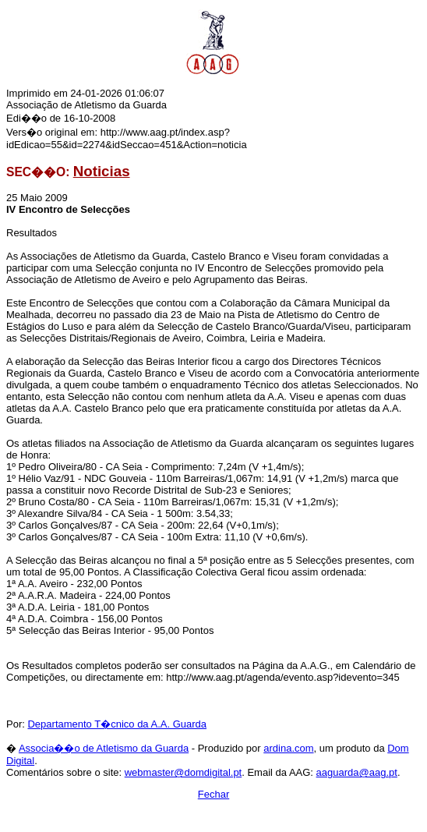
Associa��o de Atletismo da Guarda (104, 748)
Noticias (101, 171)
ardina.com (288, 748)
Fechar (213, 794)
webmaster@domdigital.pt (183, 772)
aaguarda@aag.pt (356, 772)
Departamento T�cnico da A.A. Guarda (116, 724)
